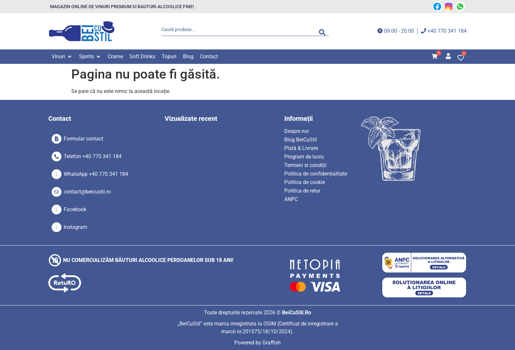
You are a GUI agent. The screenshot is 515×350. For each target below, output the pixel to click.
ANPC (291, 199)
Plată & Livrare (301, 148)
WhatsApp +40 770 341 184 (96, 174)
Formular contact (83, 139)
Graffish (271, 343)
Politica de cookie (304, 182)
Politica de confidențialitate (315, 174)
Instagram (75, 227)
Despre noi (296, 131)
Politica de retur (302, 191)
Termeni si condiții (305, 165)
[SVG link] (81, 31)
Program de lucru (304, 157)
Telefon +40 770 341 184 (93, 156)
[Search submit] (324, 31)
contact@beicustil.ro (87, 192)
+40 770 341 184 (447, 31)
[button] (62, 56)
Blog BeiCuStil (300, 140)
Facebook (75, 209)
